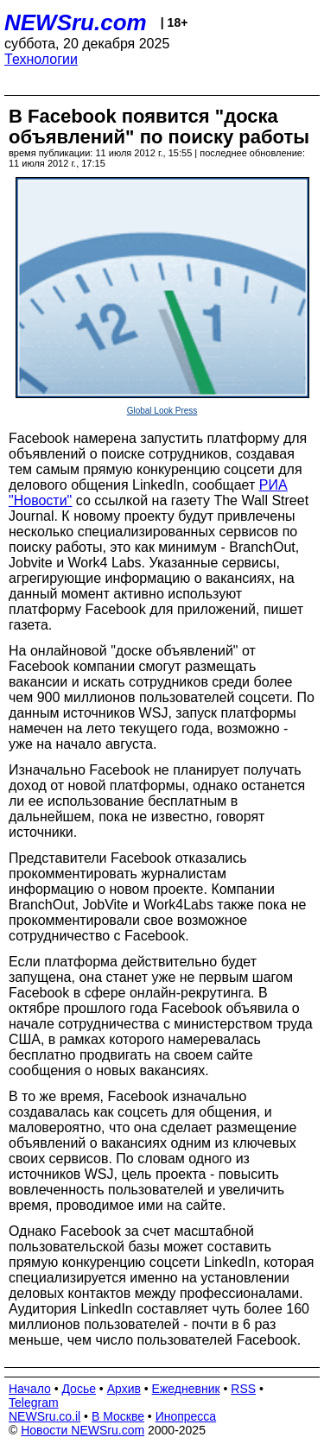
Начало (30, 1389)
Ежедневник (186, 1389)
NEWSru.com (75, 22)
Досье (78, 1389)
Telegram (34, 1402)
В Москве (118, 1416)
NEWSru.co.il (44, 1416)
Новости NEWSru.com (82, 1430)
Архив (124, 1389)
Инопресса (186, 1416)
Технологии (41, 59)
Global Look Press (162, 410)
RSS (243, 1389)
